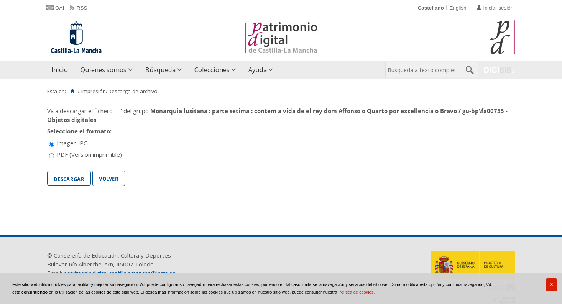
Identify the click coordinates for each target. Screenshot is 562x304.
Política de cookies (356, 292)
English (457, 8)
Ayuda (257, 69)
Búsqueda (160, 69)
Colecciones (212, 69)
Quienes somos (104, 69)
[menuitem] (61, 70)
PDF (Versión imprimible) (89, 154)
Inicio (59, 69)
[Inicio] (72, 91)
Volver (108, 177)
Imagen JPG (72, 143)
